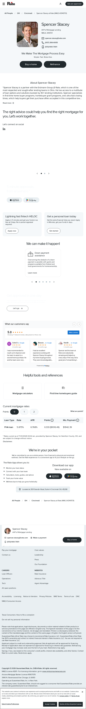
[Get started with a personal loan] (53, 231)
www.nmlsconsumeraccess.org (54, 671)
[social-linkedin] (4, 129)
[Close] (82, 691)
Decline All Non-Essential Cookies (71, 704)
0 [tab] (14, 411)
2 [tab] (34, 411)
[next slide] (49, 173)
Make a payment (38, 538)
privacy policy (64, 696)
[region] (43, 698)
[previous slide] (37, 173)
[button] (3, 4)
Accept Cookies (50, 704)
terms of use (76, 696)
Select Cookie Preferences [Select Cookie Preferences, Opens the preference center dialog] (10, 704)
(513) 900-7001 (11, 542)
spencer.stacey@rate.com (16, 538)
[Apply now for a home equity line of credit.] (11, 231)
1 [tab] (24, 411)
